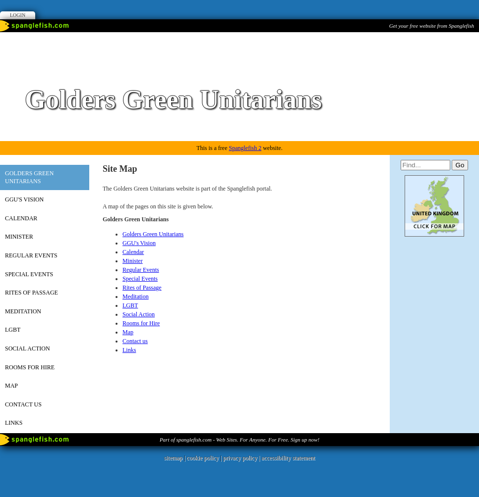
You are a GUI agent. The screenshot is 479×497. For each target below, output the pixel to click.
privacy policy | (242, 457)
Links (13, 422)
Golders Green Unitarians (29, 177)
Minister (19, 236)
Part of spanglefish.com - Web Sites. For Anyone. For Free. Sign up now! (239, 440)
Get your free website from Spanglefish (431, 26)
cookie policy (202, 457)
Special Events (29, 274)
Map (11, 385)
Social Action (27, 348)
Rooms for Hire (30, 367)
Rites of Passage (31, 292)
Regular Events (31, 255)
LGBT (12, 329)
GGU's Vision (24, 199)
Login (17, 15)
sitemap (173, 457)
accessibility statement (288, 457)
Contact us (23, 404)
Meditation (23, 311)
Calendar (21, 218)
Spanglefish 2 (245, 148)
